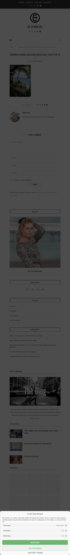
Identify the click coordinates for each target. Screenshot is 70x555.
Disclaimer (40, 552)
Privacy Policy (32, 552)
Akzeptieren (35, 542)
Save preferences (35, 548)
